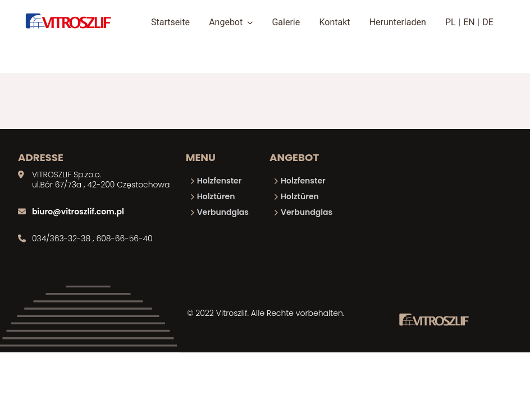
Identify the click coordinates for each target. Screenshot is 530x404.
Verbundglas (223, 212)
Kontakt (334, 22)
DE (488, 22)
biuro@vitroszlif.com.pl (78, 211)
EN (469, 22)
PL (450, 22)
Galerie (286, 22)
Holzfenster (219, 180)
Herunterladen (397, 22)
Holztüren (216, 196)
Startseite (170, 22)
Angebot (231, 22)
